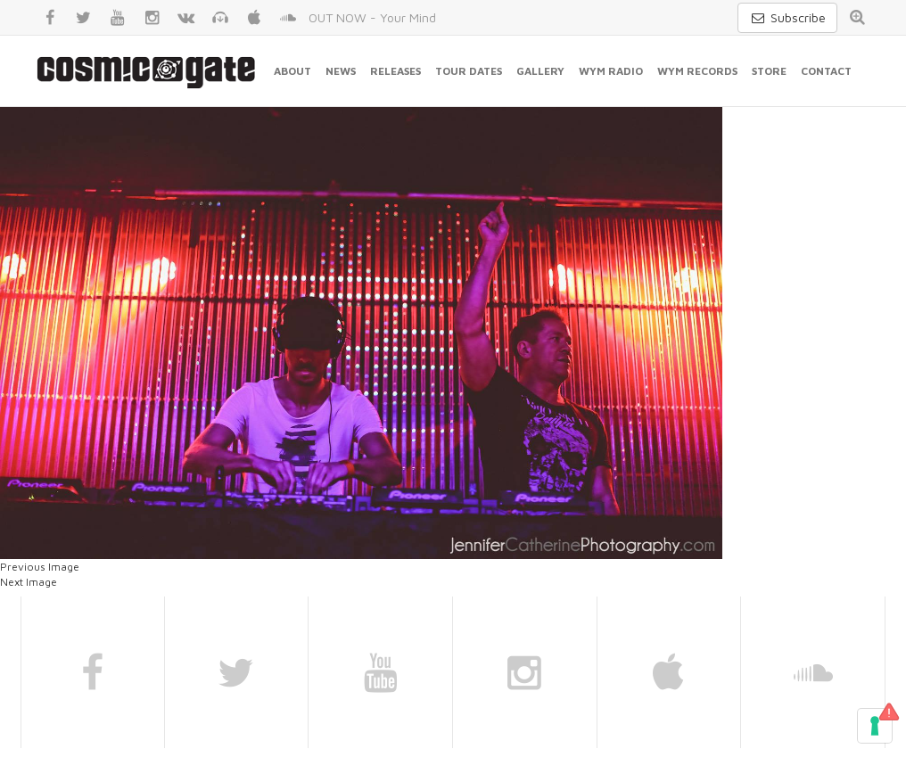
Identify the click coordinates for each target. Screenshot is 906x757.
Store (769, 71)
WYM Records (697, 71)
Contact (826, 71)
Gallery (540, 71)
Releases (395, 71)
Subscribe (787, 17)
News (340, 71)
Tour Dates (468, 71)
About (292, 71)
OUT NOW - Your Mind (372, 17)
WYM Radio (611, 71)
